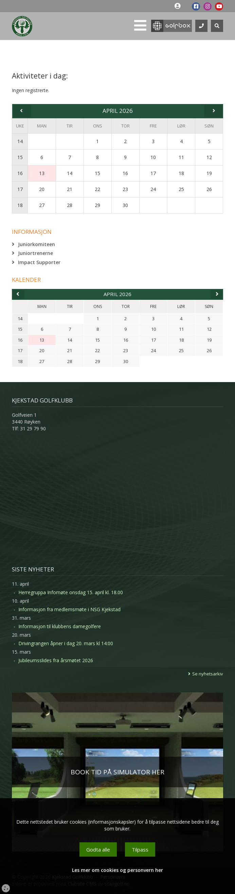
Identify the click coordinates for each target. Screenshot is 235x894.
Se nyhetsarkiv (207, 674)
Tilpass (140, 849)
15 (20, 157)
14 (20, 141)
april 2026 (117, 294)
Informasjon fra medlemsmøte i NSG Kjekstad (69, 609)
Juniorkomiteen (36, 244)
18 (20, 205)
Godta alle (98, 849)
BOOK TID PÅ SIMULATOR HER (117, 772)
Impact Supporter (39, 262)
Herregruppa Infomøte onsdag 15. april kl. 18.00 (70, 592)
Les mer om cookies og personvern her (117, 870)
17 (20, 189)
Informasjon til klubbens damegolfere (59, 626)
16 (20, 173)
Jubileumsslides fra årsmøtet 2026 (55, 660)
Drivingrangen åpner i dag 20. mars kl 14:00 (65, 643)
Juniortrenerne (35, 253)
